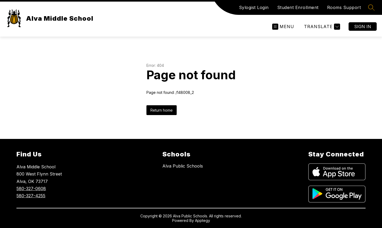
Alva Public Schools (182, 166)
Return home (161, 110)
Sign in (362, 26)
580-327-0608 (31, 188)
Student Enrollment (298, 7)
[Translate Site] (321, 26)
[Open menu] (283, 26)
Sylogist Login (254, 7)
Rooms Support (344, 7)
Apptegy (202, 220)
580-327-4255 (30, 195)
